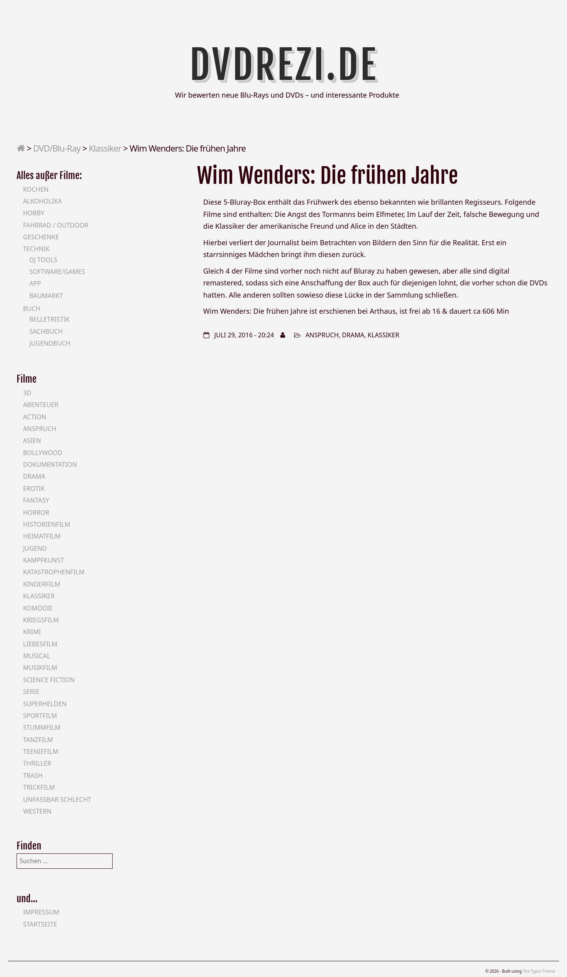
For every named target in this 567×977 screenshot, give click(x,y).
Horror (36, 512)
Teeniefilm (40, 751)
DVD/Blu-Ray (56, 148)
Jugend (34, 548)
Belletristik (49, 319)
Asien (32, 440)
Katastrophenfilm (53, 572)
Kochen (35, 189)
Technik (36, 248)
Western (37, 811)
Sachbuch (46, 331)
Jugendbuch (49, 343)
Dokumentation (50, 464)
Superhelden (45, 703)
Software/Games (57, 271)
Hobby (33, 213)
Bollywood (42, 452)
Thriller (37, 763)
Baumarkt (46, 295)
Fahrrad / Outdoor (55, 225)
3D (27, 393)
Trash (33, 775)
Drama (353, 335)
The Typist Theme (539, 971)
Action (34, 417)
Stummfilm (41, 727)
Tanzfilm (38, 739)
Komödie (37, 608)
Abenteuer (40, 404)
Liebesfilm (40, 644)
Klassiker (105, 148)
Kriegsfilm (41, 620)
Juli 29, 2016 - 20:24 (244, 335)
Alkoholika (42, 201)
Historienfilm (46, 524)
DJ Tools (43, 259)
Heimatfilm (41, 536)
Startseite (40, 924)
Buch (31, 308)
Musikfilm (40, 667)
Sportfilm (40, 715)
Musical (36, 655)
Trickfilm (39, 787)
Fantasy (36, 500)
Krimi (32, 631)
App (35, 283)
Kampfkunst (43, 560)
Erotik (33, 488)
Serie (31, 691)
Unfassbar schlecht (57, 799)
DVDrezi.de (283, 65)
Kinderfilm (41, 584)
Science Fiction (48, 679)
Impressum (41, 912)
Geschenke (41, 237)
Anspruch (322, 335)
